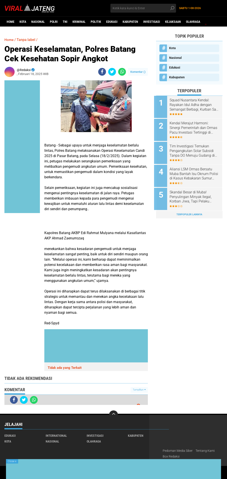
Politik (96, 21)
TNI (65, 21)
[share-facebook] (102, 72)
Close (12, 461)
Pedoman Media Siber (178, 450)
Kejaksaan (173, 21)
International (56, 435)
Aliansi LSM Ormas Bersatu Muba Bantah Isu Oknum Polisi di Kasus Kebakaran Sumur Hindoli (193, 172)
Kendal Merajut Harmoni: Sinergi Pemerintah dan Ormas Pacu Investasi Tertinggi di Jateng (195, 127)
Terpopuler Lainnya (189, 211)
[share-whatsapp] (122, 72)
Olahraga (193, 21)
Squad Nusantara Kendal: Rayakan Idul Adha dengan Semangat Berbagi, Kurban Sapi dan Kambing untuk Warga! (193, 105)
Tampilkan (139, 389)
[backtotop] (113, 414)
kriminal (79, 21)
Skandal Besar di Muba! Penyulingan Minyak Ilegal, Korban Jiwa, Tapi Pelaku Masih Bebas (192, 194)
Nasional (38, 21)
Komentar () (138, 71)
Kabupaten (130, 21)
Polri (54, 21)
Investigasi (151, 21)
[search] (143, 8)
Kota (23, 21)
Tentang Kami (205, 450)
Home (10, 21)
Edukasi (111, 21)
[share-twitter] (112, 72)
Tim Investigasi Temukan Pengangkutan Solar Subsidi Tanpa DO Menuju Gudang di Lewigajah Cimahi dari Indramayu (194, 149)
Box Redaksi (171, 456)
